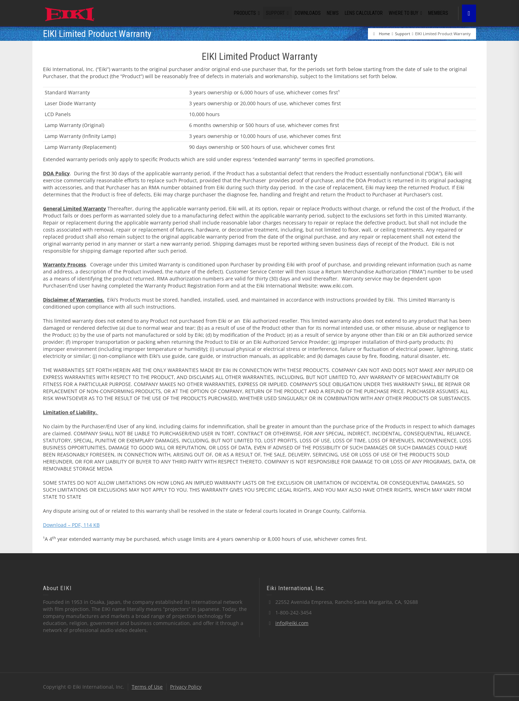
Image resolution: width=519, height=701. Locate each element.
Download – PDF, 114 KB (71, 525)
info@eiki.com (291, 623)
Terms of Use (147, 686)
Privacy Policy (185, 686)
